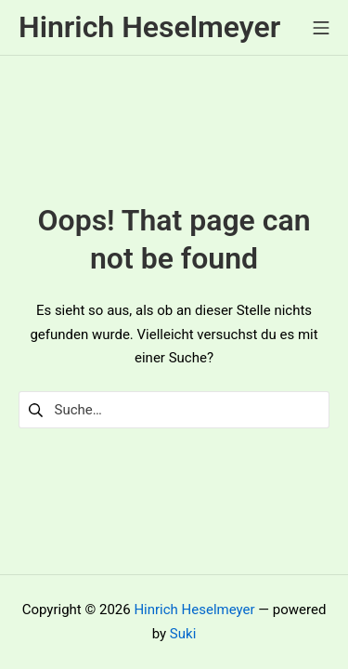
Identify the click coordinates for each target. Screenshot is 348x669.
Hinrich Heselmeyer (194, 609)
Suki (183, 633)
